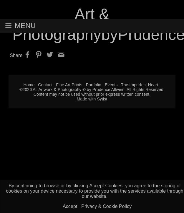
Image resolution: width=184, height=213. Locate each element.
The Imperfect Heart (139, 84)
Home (29, 84)
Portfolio (93, 84)
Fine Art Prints (69, 84)
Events (111, 84)
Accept (70, 206)
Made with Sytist (92, 99)
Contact (45, 84)
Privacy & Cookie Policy (106, 206)
